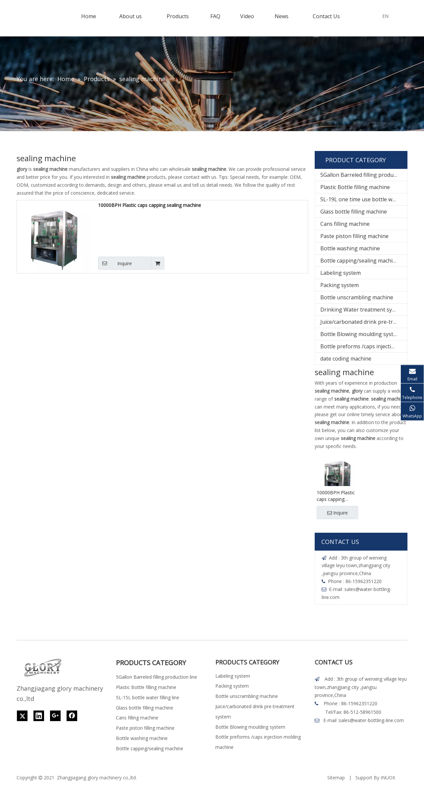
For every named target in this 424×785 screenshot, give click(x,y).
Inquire (115, 263)
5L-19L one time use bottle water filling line (363, 199)
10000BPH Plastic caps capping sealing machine (149, 205)
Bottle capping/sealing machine (359, 260)
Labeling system (340, 272)
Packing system (339, 285)
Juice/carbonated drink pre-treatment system (363, 321)
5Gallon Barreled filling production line (363, 174)
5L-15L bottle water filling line (147, 697)
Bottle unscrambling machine (356, 297)
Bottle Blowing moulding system (360, 334)
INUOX (388, 777)
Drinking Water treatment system (362, 309)
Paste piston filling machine (354, 236)
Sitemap (336, 777)
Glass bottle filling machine (353, 211)
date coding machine (345, 358)
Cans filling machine (345, 223)
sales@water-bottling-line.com (371, 720)
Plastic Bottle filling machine (355, 187)
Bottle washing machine (350, 248)
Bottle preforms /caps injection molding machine (363, 346)
